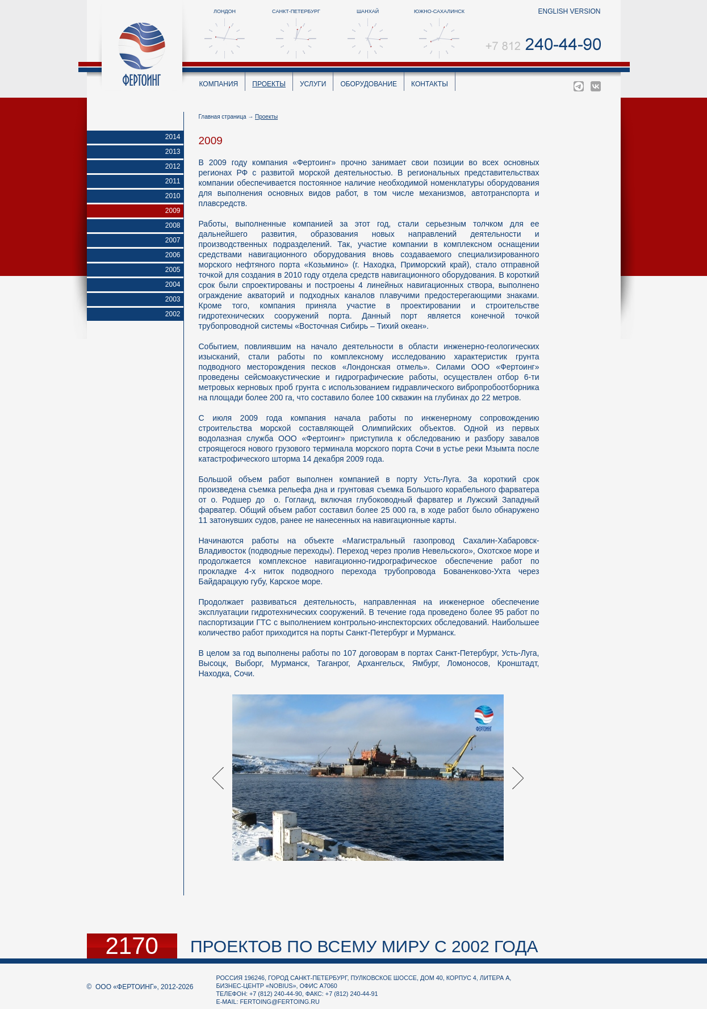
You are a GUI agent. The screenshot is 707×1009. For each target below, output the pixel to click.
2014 (173, 137)
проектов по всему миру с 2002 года (364, 946)
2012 (173, 166)
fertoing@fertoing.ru (280, 1001)
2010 (173, 196)
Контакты (429, 84)
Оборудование (368, 84)
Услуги (313, 84)
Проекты (269, 84)
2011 (173, 181)
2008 (173, 225)
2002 (173, 314)
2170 (132, 945)
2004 (173, 284)
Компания (219, 84)
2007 (173, 240)
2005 (173, 270)
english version (569, 11)
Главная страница (222, 117)
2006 (173, 255)
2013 (173, 152)
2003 (173, 299)
